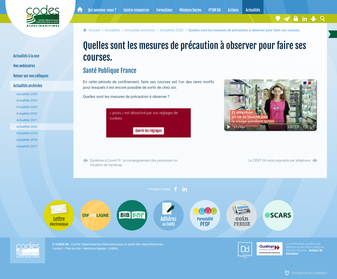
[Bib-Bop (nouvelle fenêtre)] (132, 215)
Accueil (95, 30)
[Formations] (164, 7)
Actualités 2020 (171, 30)
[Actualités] (253, 7)
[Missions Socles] (190, 7)
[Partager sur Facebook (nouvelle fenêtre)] (175, 189)
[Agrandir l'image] (270, 105)
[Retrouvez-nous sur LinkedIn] (304, 18)
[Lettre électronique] (286, 18)
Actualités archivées (140, 30)
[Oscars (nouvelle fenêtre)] (278, 215)
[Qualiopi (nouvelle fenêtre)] (292, 248)
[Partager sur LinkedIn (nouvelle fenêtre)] (185, 189)
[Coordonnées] (278, 18)
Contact (57, 248)
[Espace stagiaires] (295, 18)
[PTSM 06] (214, 7)
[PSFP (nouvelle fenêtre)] (205, 215)
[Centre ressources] (136, 7)
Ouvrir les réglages (148, 131)
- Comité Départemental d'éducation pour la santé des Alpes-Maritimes (109, 244)
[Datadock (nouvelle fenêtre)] (245, 250)
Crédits (113, 248)
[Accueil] (80, 7)
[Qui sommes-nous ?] (102, 7)
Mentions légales (94, 248)
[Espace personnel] (313, 18)
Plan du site (73, 248)
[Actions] (233, 7)
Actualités (112, 30)
